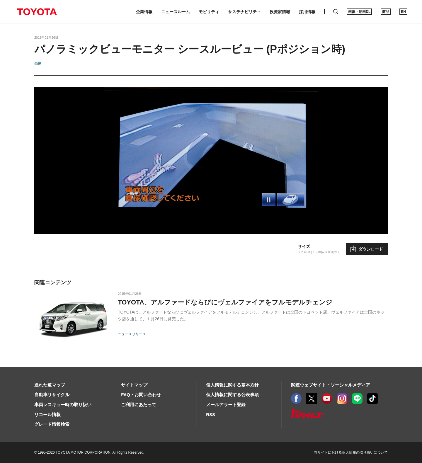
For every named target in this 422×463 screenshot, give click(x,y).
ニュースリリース (132, 334)
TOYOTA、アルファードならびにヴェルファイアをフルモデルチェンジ (225, 302)
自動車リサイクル (51, 394)
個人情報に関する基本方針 (232, 384)
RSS (210, 414)
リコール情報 (47, 414)
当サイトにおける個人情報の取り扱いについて (351, 452)
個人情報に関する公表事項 (232, 394)
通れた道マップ (49, 384)
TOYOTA (37, 11)
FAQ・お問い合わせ (141, 394)
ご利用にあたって (138, 404)
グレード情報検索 (51, 424)
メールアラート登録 (226, 404)
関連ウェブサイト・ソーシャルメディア (330, 384)
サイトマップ (134, 384)
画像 (37, 63)
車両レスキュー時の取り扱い (62, 404)
